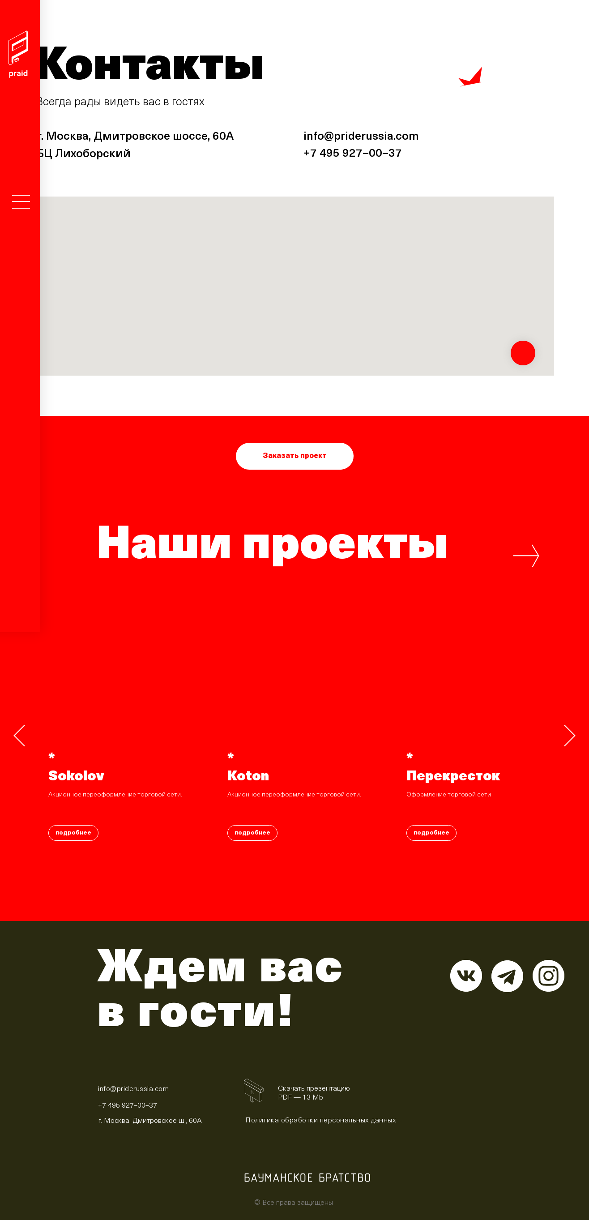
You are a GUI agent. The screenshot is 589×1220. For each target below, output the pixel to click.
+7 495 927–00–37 (352, 153)
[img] (253, 1091)
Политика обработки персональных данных (320, 1120)
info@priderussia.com (361, 136)
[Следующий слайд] (570, 736)
